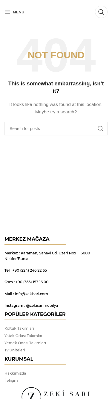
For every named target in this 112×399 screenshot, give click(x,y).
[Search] (101, 12)
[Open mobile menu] (14, 12)
